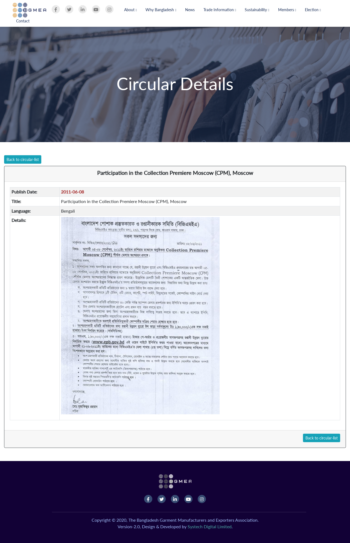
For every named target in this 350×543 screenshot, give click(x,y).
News (190, 9)
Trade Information (219, 9)
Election (313, 9)
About (130, 9)
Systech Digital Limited (210, 526)
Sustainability (257, 9)
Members (287, 9)
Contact (23, 21)
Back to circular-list (23, 159)
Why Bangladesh (160, 9)
